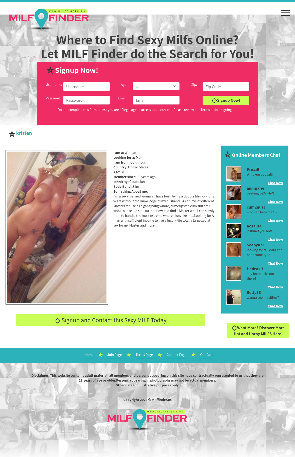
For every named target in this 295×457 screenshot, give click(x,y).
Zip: (194, 84)
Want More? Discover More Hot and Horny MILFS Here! (258, 331)
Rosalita (254, 226)
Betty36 (254, 292)
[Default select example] (156, 86)
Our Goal (206, 354)
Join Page (114, 354)
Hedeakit (255, 268)
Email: (122, 98)
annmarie (255, 188)
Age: (124, 84)
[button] (285, 11)
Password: (53, 98)
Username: (54, 84)
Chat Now (275, 182)
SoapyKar (255, 245)
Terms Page (144, 354)
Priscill (253, 169)
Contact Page (176, 354)
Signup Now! (226, 100)
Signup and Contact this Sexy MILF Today (111, 320)
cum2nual (256, 207)
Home (88, 354)
